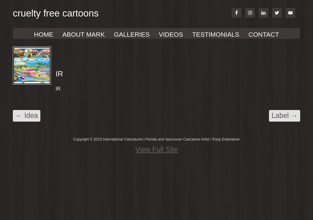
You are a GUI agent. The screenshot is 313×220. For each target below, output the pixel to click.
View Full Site (156, 149)
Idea (26, 115)
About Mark (83, 34)
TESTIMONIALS (215, 34)
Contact (264, 34)
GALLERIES (132, 34)
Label (284, 115)
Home (43, 34)
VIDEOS (171, 34)
